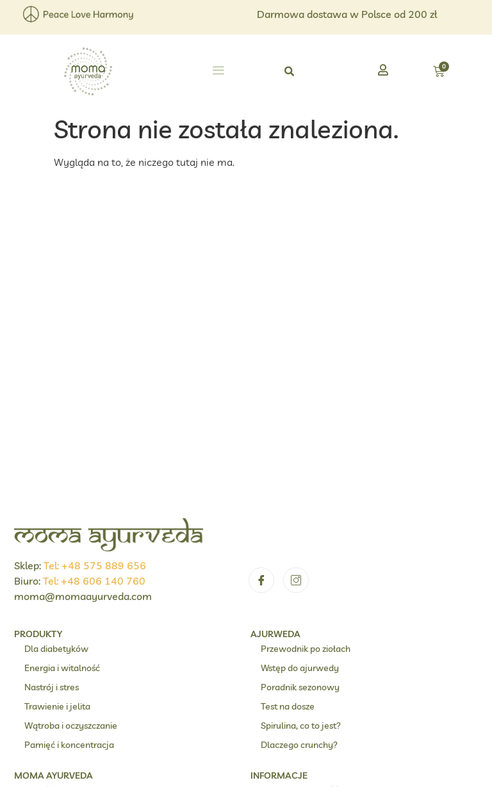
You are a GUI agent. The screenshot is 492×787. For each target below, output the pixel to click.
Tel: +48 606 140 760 (94, 302)
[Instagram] (296, 301)
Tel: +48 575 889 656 (95, 286)
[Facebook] (261, 301)
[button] (218, 72)
